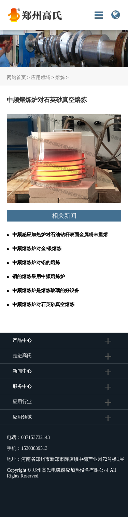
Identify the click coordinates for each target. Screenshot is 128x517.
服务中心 (22, 386)
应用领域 (40, 77)
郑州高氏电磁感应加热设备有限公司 (70, 470)
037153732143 (35, 437)
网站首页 (16, 77)
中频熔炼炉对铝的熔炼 (36, 262)
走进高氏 (23, 355)
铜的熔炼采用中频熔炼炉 (38, 276)
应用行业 (22, 401)
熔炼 (60, 77)
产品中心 (22, 340)
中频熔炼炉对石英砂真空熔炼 (43, 304)
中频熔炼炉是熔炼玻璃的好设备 (45, 290)
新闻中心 (22, 371)
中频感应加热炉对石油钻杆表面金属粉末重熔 (60, 234)
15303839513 (34, 448)
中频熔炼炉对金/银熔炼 (36, 248)
